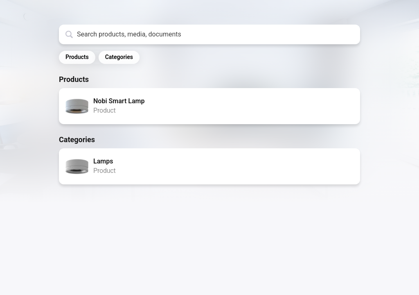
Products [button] (77, 57)
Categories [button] (119, 57)
